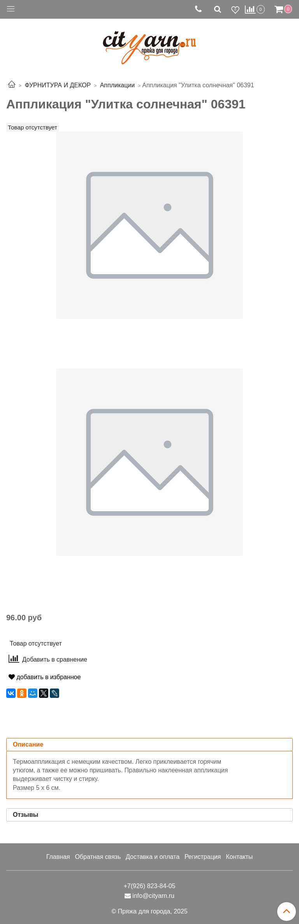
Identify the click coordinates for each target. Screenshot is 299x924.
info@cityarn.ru (153, 895)
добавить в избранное (45, 677)
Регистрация (203, 856)
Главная (58, 856)
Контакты (239, 856)
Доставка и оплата (152, 856)
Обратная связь (98, 856)
